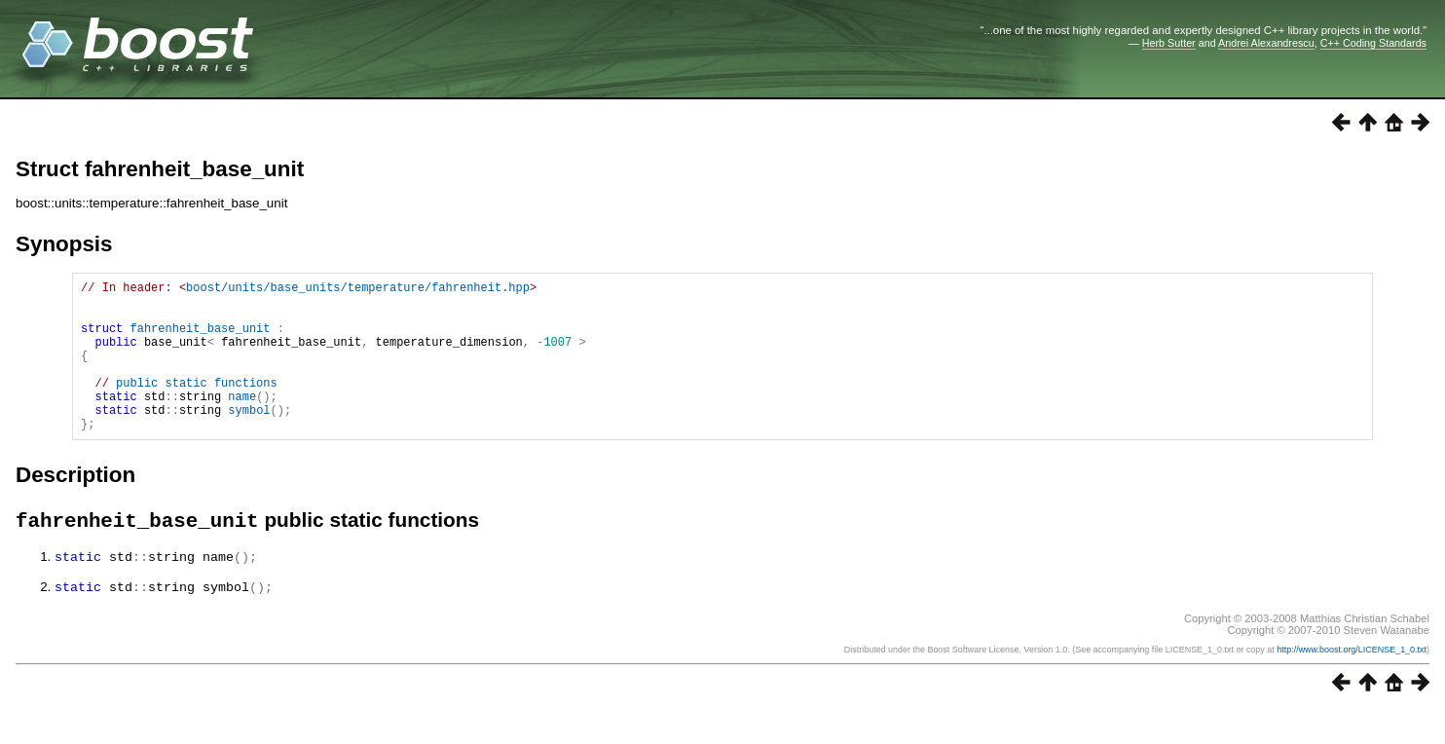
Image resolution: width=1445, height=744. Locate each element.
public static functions (197, 405)
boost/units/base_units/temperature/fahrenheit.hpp (358, 289)
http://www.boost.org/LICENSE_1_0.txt (1351, 683)
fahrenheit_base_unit (200, 339)
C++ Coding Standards (1373, 43)
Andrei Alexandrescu (1266, 43)
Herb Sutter (1169, 43)
